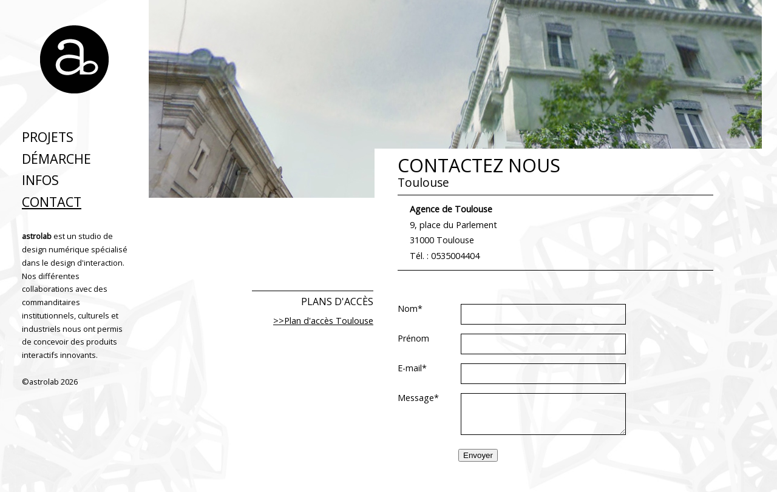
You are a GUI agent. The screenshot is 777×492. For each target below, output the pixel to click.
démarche (56, 158)
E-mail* (412, 368)
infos (40, 180)
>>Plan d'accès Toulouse (323, 320)
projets (47, 137)
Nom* (410, 309)
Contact (51, 202)
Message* (418, 398)
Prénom (413, 338)
